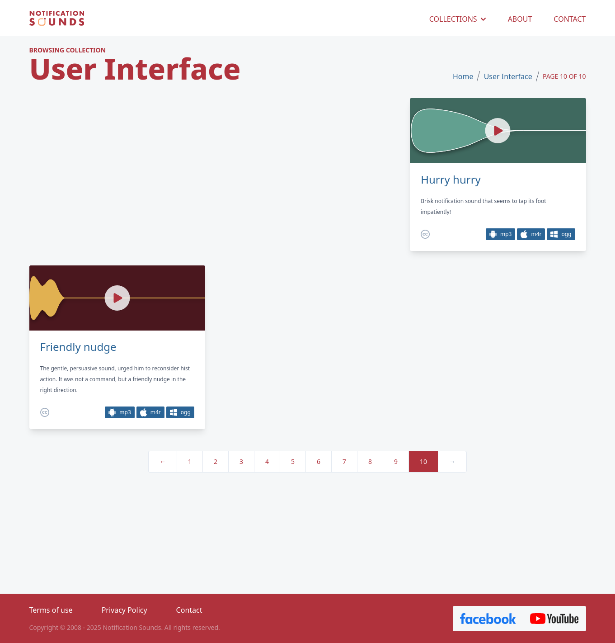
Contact (189, 610)
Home (463, 76)
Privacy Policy (124, 610)
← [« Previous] (163, 461)
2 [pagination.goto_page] (215, 461)
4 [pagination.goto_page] (267, 461)
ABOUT (520, 19)
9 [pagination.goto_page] (396, 461)
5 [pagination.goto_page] (293, 461)
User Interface (508, 76)
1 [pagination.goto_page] (190, 461)
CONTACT (570, 19)
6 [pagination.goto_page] (318, 461)
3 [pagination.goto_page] (241, 461)
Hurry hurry (451, 179)
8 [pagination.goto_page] (370, 461)
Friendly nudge (78, 346)
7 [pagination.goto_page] (344, 461)
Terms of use (51, 610)
